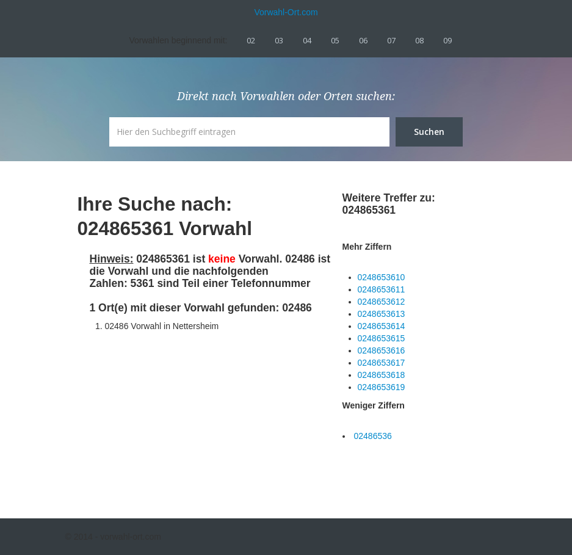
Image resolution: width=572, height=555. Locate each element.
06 (363, 40)
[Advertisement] (181, 414)
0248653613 (381, 314)
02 (251, 40)
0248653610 (381, 277)
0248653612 (381, 302)
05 (335, 40)
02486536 (373, 436)
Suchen (429, 131)
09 (447, 40)
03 (279, 40)
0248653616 (381, 350)
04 (307, 40)
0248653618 (381, 375)
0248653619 (381, 387)
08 (419, 40)
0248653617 (381, 363)
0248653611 (381, 289)
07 (391, 40)
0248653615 (381, 338)
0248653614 (381, 326)
